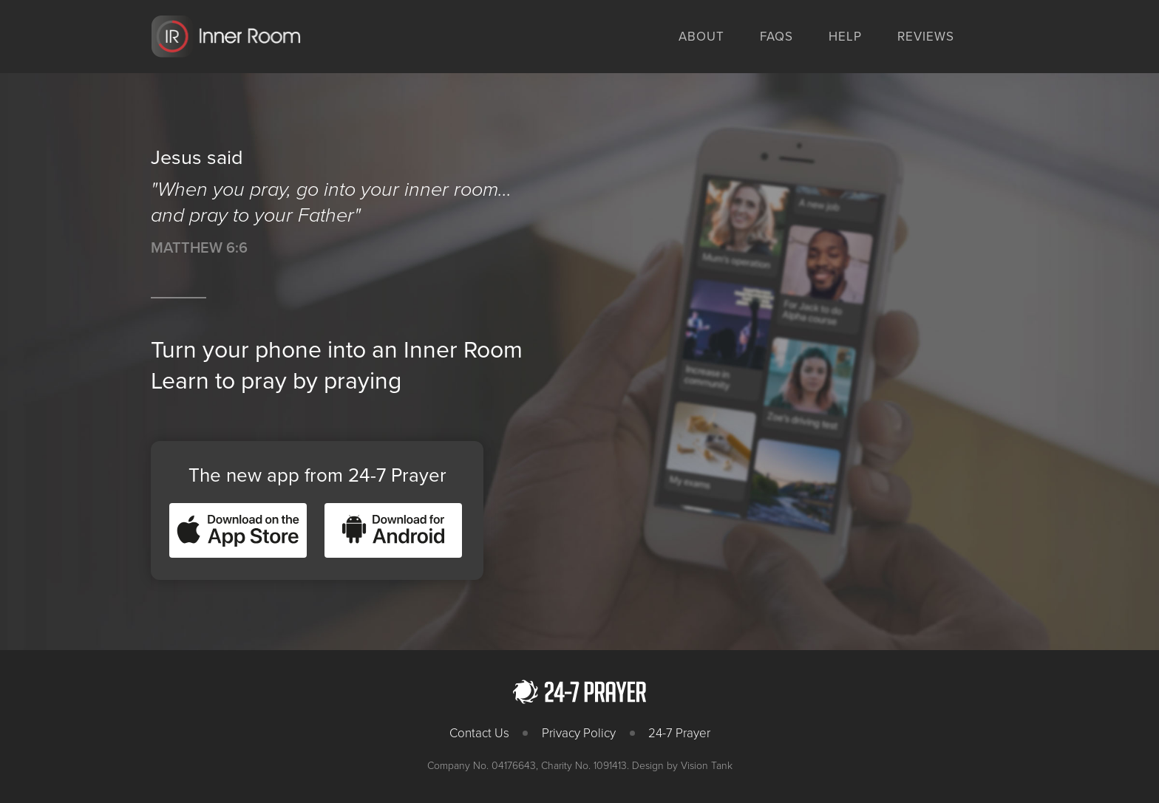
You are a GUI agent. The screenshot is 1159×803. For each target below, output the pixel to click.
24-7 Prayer (679, 733)
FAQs (776, 36)
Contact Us (479, 733)
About (701, 36)
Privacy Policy (579, 733)
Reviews (925, 36)
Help (845, 36)
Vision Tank (707, 765)
